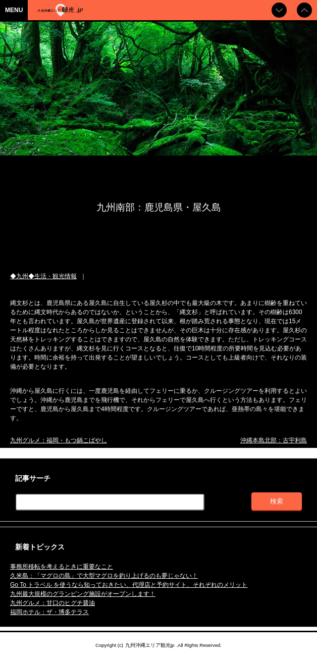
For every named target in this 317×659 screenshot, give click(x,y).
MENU (14, 10)
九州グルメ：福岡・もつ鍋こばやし (58, 440)
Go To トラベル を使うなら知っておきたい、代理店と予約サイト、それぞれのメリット (128, 584)
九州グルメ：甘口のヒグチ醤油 (52, 602)
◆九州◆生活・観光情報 (43, 276)
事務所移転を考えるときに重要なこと (61, 566)
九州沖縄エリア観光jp (149, 645)
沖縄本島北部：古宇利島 (273, 440)
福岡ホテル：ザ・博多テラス (49, 612)
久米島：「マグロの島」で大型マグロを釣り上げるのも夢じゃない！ (104, 575)
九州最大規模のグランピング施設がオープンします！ (82, 593)
